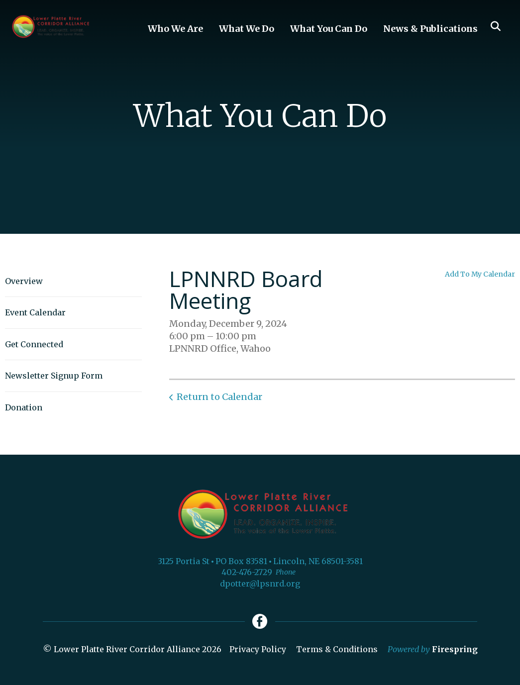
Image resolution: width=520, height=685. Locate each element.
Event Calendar (35, 312)
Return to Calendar (219, 396)
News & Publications (430, 28)
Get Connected (34, 344)
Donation (23, 407)
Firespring (455, 649)
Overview (24, 281)
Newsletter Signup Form (54, 376)
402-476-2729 (246, 572)
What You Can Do (328, 28)
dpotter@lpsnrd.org (260, 583)
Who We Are (175, 28)
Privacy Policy (257, 649)
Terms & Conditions (337, 649)
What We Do (246, 28)
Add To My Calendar (480, 274)
